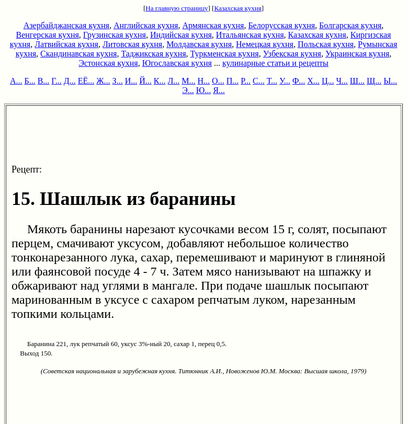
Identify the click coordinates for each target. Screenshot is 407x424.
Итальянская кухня (250, 34)
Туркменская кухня (224, 53)
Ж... (103, 80)
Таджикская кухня (153, 53)
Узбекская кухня (292, 53)
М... (188, 80)
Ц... (328, 80)
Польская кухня (326, 44)
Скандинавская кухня (78, 53)
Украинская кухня (357, 53)
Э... (188, 90)
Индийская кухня (181, 34)
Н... (204, 80)
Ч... (341, 80)
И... (131, 80)
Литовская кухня (132, 44)
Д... (70, 80)
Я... (219, 90)
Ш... (357, 80)
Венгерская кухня (47, 34)
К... (160, 80)
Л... (173, 80)
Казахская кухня (237, 8)
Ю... (203, 90)
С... (259, 80)
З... (117, 80)
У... (284, 80)
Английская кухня (146, 25)
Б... (29, 80)
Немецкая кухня (264, 44)
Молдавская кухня (199, 44)
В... (44, 80)
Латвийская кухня (66, 44)
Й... (145, 80)
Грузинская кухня (114, 34)
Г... (56, 80)
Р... (246, 80)
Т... (272, 80)
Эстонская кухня (108, 63)
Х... (313, 80)
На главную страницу (176, 8)
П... (233, 80)
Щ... (374, 80)
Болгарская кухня (350, 25)
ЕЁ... (86, 80)
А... (16, 80)
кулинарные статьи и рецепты (275, 63)
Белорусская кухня (281, 25)
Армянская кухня (213, 25)
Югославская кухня (177, 63)
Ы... (390, 80)
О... (218, 80)
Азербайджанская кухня (66, 25)
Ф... (299, 80)
